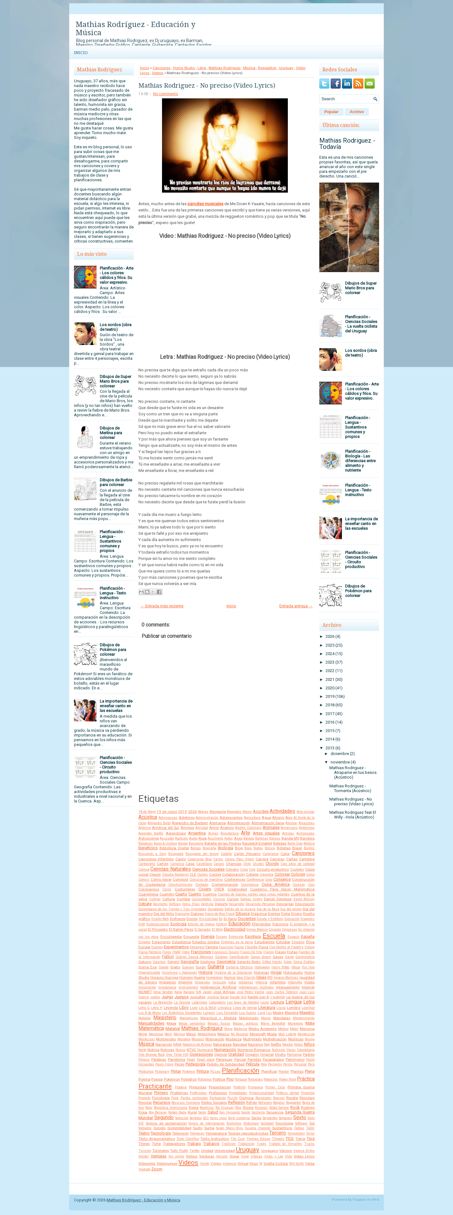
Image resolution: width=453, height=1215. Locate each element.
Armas (213, 833)
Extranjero (197, 947)
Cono (268, 880)
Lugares (209, 1013)
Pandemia (176, 1059)
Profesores (218, 1093)
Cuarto (181, 894)
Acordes (261, 811)
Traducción (246, 1144)
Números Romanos (254, 1050)
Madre (278, 1012)
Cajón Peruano (247, 853)
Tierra (300, 1138)
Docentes (247, 918)
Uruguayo (269, 1150)
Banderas (145, 843)
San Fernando (229, 1112)
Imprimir (185, 982)
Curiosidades (201, 899)
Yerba (310, 1163)
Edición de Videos (201, 924)
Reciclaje (307, 1098)
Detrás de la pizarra (240, 909)
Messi (191, 1034)
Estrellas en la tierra (237, 942)
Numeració (205, 1050)
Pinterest (188, 1072)
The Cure (238, 1139)
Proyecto (144, 1098)
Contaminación (225, 884)
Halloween (262, 967)
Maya (228, 1029)
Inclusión (219, 982)
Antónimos (307, 828)
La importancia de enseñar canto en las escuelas (116, 706)
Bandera (307, 838)
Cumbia (183, 899)
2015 (330, 730)
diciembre (340, 753)
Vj (260, 1163)
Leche (264, 1002)
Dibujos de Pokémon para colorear (113, 650)
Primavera (255, 1087)
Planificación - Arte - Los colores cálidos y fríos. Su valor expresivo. (116, 275)
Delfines (175, 904)
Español (144, 942)
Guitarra (216, 967)
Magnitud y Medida (218, 1018)
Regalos (279, 1103)
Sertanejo (285, 1118)
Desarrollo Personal (260, 904)
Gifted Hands (272, 962)
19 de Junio (167, 811)
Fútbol (168, 956)
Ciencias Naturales (170, 869)
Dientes (274, 913)
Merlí (168, 1034)
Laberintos (199, 1002)
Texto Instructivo (214, 1138)
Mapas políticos (245, 1023)
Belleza (309, 843)
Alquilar (291, 823)
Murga (310, 1039)
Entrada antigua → (296, 606)
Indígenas (245, 982)
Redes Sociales (214, 1102)
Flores (166, 952)
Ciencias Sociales (208, 869)
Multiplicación (275, 1039)
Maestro (307, 1012)
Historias (261, 972)
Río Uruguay (224, 1108)
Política (219, 1079)
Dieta (285, 913)
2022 (330, 670)
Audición (181, 838)
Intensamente (287, 987)
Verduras (206, 1156)
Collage (252, 874)
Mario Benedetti (273, 1023)
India (232, 982)
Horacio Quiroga (164, 977)
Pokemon (172, 1079)
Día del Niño (164, 913)
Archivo (357, 112)
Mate (310, 1023)
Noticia (153, 1050)
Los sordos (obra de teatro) (115, 327)
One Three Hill (177, 1055)
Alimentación (238, 823)
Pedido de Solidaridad (225, 1064)
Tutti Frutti (179, 1150)
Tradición (228, 1144)
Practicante (155, 1086)
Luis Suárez (247, 1013)
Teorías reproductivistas (248, 1133)
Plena (310, 1071)
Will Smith (296, 1164)
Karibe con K (258, 997)
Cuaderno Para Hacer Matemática (282, 889)
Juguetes (197, 997)
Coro (311, 885)
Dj (220, 919)
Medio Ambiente (263, 1028)
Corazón (299, 885)
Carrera (262, 859)
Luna (261, 1013)
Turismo (144, 1151)
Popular (331, 112)
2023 (330, 662)
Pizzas (215, 1072)
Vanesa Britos (304, 1151)
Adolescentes (231, 817)
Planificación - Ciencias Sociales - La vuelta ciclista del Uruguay (361, 324)
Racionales (263, 1098)
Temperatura (216, 1133)
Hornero (186, 977)
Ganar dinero (261, 957)
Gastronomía (305, 957)
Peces (179, 1064)
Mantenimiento (304, 1018)
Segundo (164, 1117)
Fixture (310, 947)
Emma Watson (257, 930)
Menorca (307, 1028)
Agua (266, 817)
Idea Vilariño (246, 978)
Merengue (156, 1034)
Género (173, 962)
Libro (184, 1007)
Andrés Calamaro (248, 828)
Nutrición (278, 1050)
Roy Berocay (158, 1112)
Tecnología (161, 1133)
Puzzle (232, 1098)
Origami (252, 1054)
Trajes (261, 1144)
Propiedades (238, 1093)
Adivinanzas (168, 818)
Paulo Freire (164, 1064)
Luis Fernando (227, 1013)
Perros (288, 1064)
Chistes (258, 864)
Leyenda (171, 1007)
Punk (175, 1098)
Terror (310, 1133)
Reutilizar (207, 1108)
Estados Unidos (206, 942)
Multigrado (252, 1039)
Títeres (144, 1143)
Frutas (292, 952)
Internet (308, 987)
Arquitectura (230, 833)
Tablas (299, 1128)
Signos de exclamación (166, 1123)
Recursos (161, 1102)
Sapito (245, 1112)
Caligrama (270, 854)
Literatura (266, 1007)
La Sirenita (182, 1002)
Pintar (176, 1071)
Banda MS (290, 838)
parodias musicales (205, 203)
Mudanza (234, 1039)
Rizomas (261, 1108)
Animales (271, 827)
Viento (204, 1164)
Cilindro (232, 869)
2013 (330, 748)
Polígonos (205, 1079)
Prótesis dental (287, 1093)
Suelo (197, 1128)
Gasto (289, 957)
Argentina (197, 833)
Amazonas (307, 823)
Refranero (265, 1103)
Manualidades (151, 1023)
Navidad (240, 1044)
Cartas (292, 859)
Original (267, 1054)
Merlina (179, 1034)
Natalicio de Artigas (197, 1045)
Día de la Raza (268, 909)
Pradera (181, 1087)
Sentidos (196, 1118)
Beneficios (148, 848)
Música (249, 68)
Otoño (280, 1054)
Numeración (225, 1049)
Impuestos (202, 982)
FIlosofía (251, 947)
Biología (225, 848)
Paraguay (224, 1059)
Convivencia (250, 885)
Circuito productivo (273, 869)
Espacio (293, 937)
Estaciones (161, 942)
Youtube (144, 1169)
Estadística (181, 942)
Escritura (253, 936)
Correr (166, 889)
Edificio (221, 924)
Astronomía (148, 838)
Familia (211, 947)
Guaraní (188, 967)
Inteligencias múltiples (256, 987)
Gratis (175, 967)
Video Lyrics (304, 1156)
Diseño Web (160, 919)
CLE (193, 874)
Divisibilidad (208, 919)
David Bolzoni (304, 899)
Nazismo (255, 1044)
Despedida (215, 909)
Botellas (284, 848)
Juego (167, 996)
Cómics (143, 880)
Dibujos (243, 913)
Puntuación (218, 1098)
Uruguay (286, 68)
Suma (209, 1128)
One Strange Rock (151, 1055)
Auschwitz (215, 838)
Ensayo (221, 937)
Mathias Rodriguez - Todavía (347, 144)
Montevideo (166, 1039)
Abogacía (218, 811)
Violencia (229, 1164)
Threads (278, 1139)
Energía (208, 936)
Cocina (215, 874)
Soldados (145, 1128)
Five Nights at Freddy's (286, 947)
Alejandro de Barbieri (190, 823)
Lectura (277, 1002)
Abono (247, 812)
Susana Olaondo (257, 1128)
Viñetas (216, 1164)
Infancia (261, 982)
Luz (269, 1013)
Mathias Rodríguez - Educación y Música (135, 28)
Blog (239, 848)
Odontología (306, 1050)
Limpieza (225, 1008)
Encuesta (191, 936)
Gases (278, 957)
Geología (207, 962)
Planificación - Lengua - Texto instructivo (113, 593)
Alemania (217, 823)
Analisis (227, 827)
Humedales (214, 978)
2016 (330, 722)
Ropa (142, 1112)
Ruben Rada (177, 1112)
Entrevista (236, 937)
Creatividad (237, 889)
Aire (288, 817)
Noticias (167, 1050)
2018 (330, 705)
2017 (330, 713)
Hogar (276, 972)
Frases (280, 952)
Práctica (306, 1079)
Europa (144, 947)
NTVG (191, 1050)
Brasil (297, 848)
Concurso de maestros (206, 880)
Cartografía (146, 864)
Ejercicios (280, 924)
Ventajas (158, 1156)
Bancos (274, 838)
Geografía (190, 961)
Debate (145, 903)
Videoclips (146, 1163)
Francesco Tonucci (225, 952)
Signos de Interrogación (206, 1123)
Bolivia (270, 848)
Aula (203, 838)
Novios (181, 1050)
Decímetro (160, 904)
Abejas (203, 812)
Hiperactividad (149, 973)
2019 (182, 811)
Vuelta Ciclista (276, 1163)
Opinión (220, 1054)
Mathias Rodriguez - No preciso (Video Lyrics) (206, 85)
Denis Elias (190, 904)
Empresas (289, 930)
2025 (330, 645)
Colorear (282, 874)
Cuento (194, 894)
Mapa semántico (192, 1023)
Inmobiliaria (167, 987)
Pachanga (294, 1055)
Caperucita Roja (199, 859)
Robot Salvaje (279, 1108)
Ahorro (278, 817)
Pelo (264, 1064)
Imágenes (167, 982)
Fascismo (226, 947)
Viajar (234, 1156)
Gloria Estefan (304, 962)
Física (263, 947)
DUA (141, 924)
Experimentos (176, 946)
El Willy (217, 930)
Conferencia (255, 880)
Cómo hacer (161, 879)
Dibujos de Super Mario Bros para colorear (115, 381)
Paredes (254, 1059)
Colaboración (233, 874)
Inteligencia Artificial (218, 987)
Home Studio (184, 68)
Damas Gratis (251, 899)
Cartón (162, 864)
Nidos (298, 1045)
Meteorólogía (207, 1034)
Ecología (179, 924)
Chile (247, 864)
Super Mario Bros (229, 1128)
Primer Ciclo (275, 1087)
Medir (294, 1029)
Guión (201, 967)
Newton (287, 1045)
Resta (194, 1107)
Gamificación (239, 957)
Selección (181, 1118)
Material (172, 1028)
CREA (219, 889)
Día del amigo (290, 909)
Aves (238, 838)
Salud (213, 1112)
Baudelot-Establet (257, 843)
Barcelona (196, 843)
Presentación (220, 1087)
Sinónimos (234, 1123)
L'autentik (278, 997)
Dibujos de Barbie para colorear (116, 482)
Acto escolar (306, 812)
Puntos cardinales (194, 1098)
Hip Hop (308, 967)
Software (301, 1123)
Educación (239, 924)
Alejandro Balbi (159, 823)
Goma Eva (147, 967)
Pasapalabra (273, 1059)
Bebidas (280, 843)
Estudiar (283, 942)
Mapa (171, 1023)
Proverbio (308, 1093)
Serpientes (270, 1118)
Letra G (144, 1008)
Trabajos (211, 1143)
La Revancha (163, 1002)
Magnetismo (189, 1018)
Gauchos (159, 962)
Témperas (197, 1133)
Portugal (241, 1079)
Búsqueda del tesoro (202, 854)
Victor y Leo (273, 1156)
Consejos (282, 879)
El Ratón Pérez (181, 929)
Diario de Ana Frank (220, 914)
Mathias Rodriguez (225, 68)
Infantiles (278, 982)
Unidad (207, 1150)
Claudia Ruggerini (175, 875)
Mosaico (198, 1039)
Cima (244, 869)
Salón (202, 1112)
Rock (295, 1107)
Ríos (238, 1108)
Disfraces (178, 919)
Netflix (276, 1044)
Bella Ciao (295, 843)
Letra (202, 68)
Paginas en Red (366, 1200)
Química (246, 1098)
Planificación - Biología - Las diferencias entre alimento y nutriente (360, 461)
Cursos (233, 899)
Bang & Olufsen (165, 843)
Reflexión (236, 1102)
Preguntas (197, 1087)
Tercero (277, 1133)
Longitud (308, 1008)
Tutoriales (160, 1150)
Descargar (285, 904)
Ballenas (261, 838)
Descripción (305, 904)
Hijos (296, 967)
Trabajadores (174, 1143)
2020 (330, 688)
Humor (230, 977)
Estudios (298, 942)
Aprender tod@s (150, 833)
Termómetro (296, 1133)
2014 (330, 739)
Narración (163, 1044)
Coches (202, 875)
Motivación (214, 1039)
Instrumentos (188, 987)
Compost (180, 879)
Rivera (248, 1107)
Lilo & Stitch (207, 1008)
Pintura (203, 1071)
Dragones (307, 919)
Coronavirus (148, 889)
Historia (206, 972)
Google (164, 967)
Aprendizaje (176, 833)
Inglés (310, 982)
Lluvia (281, 1008)
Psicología (161, 1098)
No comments (165, 94)
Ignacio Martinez (286, 978)
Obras (291, 1050)
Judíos (155, 997)
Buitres (309, 848)
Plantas (297, 1071)
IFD (270, 977)
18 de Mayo (147, 812)
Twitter (194, 1151)
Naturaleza (222, 1044)
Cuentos (210, 894)
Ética (310, 942)
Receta (292, 1098)
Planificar (269, 1071)
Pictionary (162, 1072)
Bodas (258, 848)
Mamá (266, 1018)
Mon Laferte (287, 1034)
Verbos (191, 1156)
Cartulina (177, 864)
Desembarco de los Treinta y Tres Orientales (172, 909)
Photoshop (146, 1072)
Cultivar (155, 899)
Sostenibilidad (179, 1128)
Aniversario (289, 828)
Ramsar (279, 1098)
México (223, 1034)
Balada (248, 838)
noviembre (340, 762)
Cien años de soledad (298, 864)
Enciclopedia (171, 936)
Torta (156, 1143)
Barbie (183, 843)
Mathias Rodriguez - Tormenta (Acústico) (350, 788)
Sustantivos (282, 1128)
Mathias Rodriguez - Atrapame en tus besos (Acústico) (353, 772)
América (144, 828)
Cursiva (219, 899)
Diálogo (197, 913)
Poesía (157, 1079)
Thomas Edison (258, 1139)
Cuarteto (166, 894)
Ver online (176, 1156)
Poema (144, 1079)
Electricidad (234, 929)
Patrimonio (295, 1059)
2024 (330, 653)
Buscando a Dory (152, 854)
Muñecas (296, 1039)
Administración (207, 818)
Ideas (261, 977)
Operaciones (201, 1054)
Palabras (158, 1059)
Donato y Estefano (270, 919)
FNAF (176, 952)
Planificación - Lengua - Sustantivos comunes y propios (112, 541)
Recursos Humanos (185, 1103)
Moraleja (183, 1039)
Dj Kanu (230, 919)
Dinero (296, 913)
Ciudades (297, 869)
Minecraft (258, 1034)
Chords (272, 863)
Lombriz (293, 1007)
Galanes (221, 957)
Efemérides (261, 924)
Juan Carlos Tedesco (282, 992)
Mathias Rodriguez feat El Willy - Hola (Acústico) (352, 814)
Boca (248, 848)
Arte (245, 833)
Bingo (196, 848)
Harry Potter (280, 967)
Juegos (181, 996)
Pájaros (144, 1060)
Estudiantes (264, 942)
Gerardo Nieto (248, 962)
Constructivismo (180, 885)
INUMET (145, 992)
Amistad (201, 828)
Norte (142, 1050)
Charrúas (234, 864)
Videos (157, 73)
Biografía (209, 848)
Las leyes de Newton (243, 1002)
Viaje (245, 1156)
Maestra (292, 1012)
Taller (310, 1128)
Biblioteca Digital (174, 848)
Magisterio (164, 1018)
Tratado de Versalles (285, 1144)
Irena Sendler (163, 992)
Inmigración (147, 987)
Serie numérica (239, 1118)
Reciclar (145, 1102)
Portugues (255, 1079)
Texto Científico (187, 1139)
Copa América (276, 884)
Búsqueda (175, 854)
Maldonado (249, 1018)
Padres (309, 1054)
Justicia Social (218, 997)
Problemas (179, 1093)
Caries (218, 859)
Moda (272, 1034)
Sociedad (267, 1123)
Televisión (180, 1133)
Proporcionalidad (261, 1093)
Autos (228, 838)
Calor (285, 853)
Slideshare (251, 1123)
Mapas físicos (219, 1023)
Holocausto (293, 972)
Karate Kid (238, 997)
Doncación (291, 919)
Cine (252, 869)
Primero (161, 1092)
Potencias (271, 1079)
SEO (206, 1118)
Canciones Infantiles (156, 859)
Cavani (219, 864)
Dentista (207, 904)
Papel (191, 1060)
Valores (285, 1150)
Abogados (234, 812)
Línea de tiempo (245, 1008)
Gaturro (144, 962)
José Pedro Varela (250, 992)
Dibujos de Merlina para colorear (111, 433)
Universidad (225, 1150)
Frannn (268, 952)
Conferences (234, 879)
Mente (142, 1034)
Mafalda (144, 1018)
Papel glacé (206, 1060)
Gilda (287, 962)
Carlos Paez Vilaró (239, 859)
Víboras (256, 1156)
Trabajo (194, 1143)
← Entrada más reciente (161, 606)
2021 (330, 679)
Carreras (277, 859)
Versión (221, 1156)
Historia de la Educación (233, 973)
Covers (205, 889)
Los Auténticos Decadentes (182, 1013)
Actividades (282, 811)
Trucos (309, 1144)
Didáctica (259, 913)
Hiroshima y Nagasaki (179, 973)
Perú (311, 1064)
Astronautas (305, 833)
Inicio (81, 52)
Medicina (240, 1029)
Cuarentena (148, 894)
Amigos (187, 827)
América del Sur (166, 827)
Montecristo (306, 1034)
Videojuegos (167, 1163)
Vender (143, 1156)
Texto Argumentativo (156, 1138)
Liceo (194, 1008)
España (308, 936)
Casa (190, 864)
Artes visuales (266, 833)
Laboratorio (217, 1002)
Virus (253, 1163)
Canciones (162, 68)
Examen (157, 947)
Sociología (284, 1123)
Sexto (299, 1117)
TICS (290, 1138)
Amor (214, 827)
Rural (192, 1112)
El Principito (158, 929)
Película (253, 1064)
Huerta (199, 977)
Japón (207, 992)
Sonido (159, 1128)
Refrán (251, 1102)
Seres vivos (218, 1118)
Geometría (226, 961)
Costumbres (185, 889)
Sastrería (258, 1112)
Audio (193, 838)
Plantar (283, 1072)
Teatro (144, 1133)
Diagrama (182, 914)
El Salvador (202, 930)
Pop (230, 1079)
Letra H (156, 1008)
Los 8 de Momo (149, 1013)
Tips (311, 1138)
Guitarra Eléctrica (239, 967)
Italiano (188, 992)
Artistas (288, 833)
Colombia (266, 875)
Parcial (240, 1059)
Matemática (151, 1028)
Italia (178, 992)
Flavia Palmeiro (149, 952)
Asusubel (167, 838)
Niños (309, 1044)
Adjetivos (187, 817)
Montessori (146, 1039)
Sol (312, 1123)
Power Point (287, 1079)
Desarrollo (236, 904)
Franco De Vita (251, 952)
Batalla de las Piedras (222, 843)
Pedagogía (195, 1064)
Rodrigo (308, 1107)
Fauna (239, 947)
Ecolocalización (157, 924)
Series (256, 1118)
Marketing (295, 1023)
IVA (198, 992)
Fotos (186, 952)
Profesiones (198, 1093)
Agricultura (252, 818)
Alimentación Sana (267, 823)
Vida (288, 1156)
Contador (202, 885)
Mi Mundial (240, 1034)
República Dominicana (170, 1108)
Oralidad (236, 1054)
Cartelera (307, 859)
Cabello (226, 854)
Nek (267, 1045)
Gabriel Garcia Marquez (194, 957)
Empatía (275, 930)
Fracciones (201, 952)
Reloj (148, 1108)
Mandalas (281, 1018)
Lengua (294, 1002)
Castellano (204, 864)
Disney (192, 919)
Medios (283, 1029)
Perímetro (275, 1064)
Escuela (274, 935)
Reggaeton (267, 68)
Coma (310, 875)
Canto (181, 859)
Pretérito (239, 1087)
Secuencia (274, 1112)
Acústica (147, 817)
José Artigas (224, 992)
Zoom (156, 1169)
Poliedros (189, 1079)
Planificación (240, 1070)
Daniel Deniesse (278, 899)
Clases (155, 874)
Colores (298, 874)
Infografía (295, 982)
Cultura (168, 899)
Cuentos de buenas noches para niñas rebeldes (254, 894)
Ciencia (143, 869)
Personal (300, 1064)
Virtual (243, 1163)
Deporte (221, 904)
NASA (177, 1045)
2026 (192, 811)
